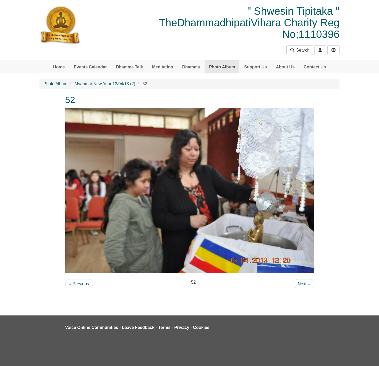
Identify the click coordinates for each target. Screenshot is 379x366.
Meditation (162, 67)
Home (59, 67)
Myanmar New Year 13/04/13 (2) (105, 84)
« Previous (79, 284)
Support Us (255, 67)
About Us (285, 67)
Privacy (181, 327)
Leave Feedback (138, 327)
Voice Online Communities (91, 327)
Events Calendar (90, 67)
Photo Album (222, 67)
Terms (164, 327)
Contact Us (315, 67)
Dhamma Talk (129, 67)
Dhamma (191, 67)
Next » (304, 284)
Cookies (201, 327)
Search (300, 50)
